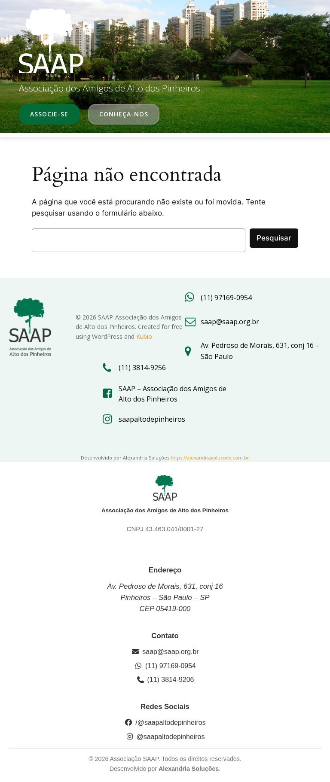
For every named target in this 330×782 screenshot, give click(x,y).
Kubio (144, 336)
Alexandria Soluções (189, 768)
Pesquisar (274, 238)
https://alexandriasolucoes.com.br (210, 457)
